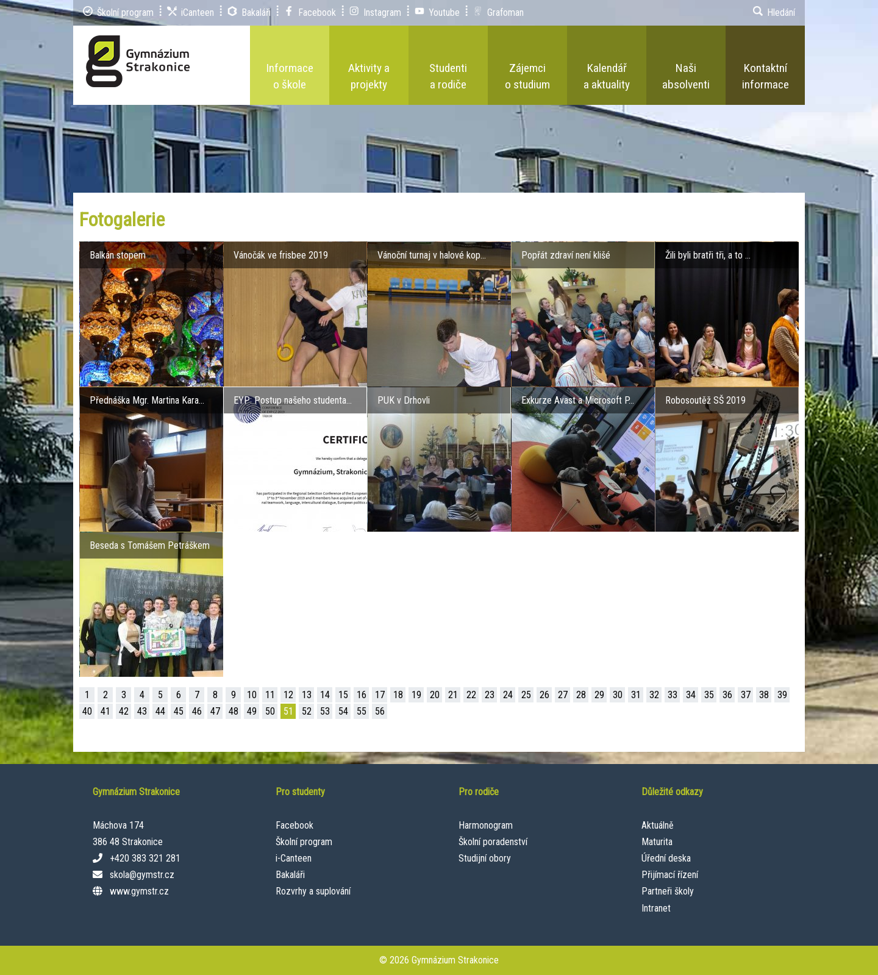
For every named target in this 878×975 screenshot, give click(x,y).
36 (727, 695)
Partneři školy (667, 891)
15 (343, 695)
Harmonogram (486, 825)
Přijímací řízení (669, 874)
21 (453, 695)
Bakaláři (290, 874)
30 (618, 695)
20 (435, 695)
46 (197, 711)
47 (215, 711)
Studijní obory (485, 858)
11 (270, 695)
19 (416, 695)
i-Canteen (294, 858)
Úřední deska (666, 858)
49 (252, 711)
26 (544, 695)
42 (124, 711)
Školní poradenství (493, 842)
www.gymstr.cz (139, 891)
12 (288, 695)
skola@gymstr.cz (142, 874)
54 (343, 711)
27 (563, 695)
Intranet (656, 908)
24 (508, 695)
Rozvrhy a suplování (313, 891)
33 (672, 695)
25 (526, 695)
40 (87, 711)
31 (636, 695)
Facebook (294, 825)
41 (105, 711)
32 (654, 695)
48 (233, 711)
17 (380, 695)
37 (746, 695)
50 (270, 711)
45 (179, 711)
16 (361, 695)
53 (325, 711)
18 (398, 695)
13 (307, 695)
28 (581, 695)
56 (380, 711)
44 (160, 711)
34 (691, 695)
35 (709, 695)
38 (764, 695)
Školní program (304, 842)
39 (782, 695)
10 (252, 695)
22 (471, 695)
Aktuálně (657, 825)
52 (307, 711)
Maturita (657, 842)
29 (599, 695)
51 (288, 711)
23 (489, 695)
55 (361, 711)
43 (142, 711)
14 (325, 695)
